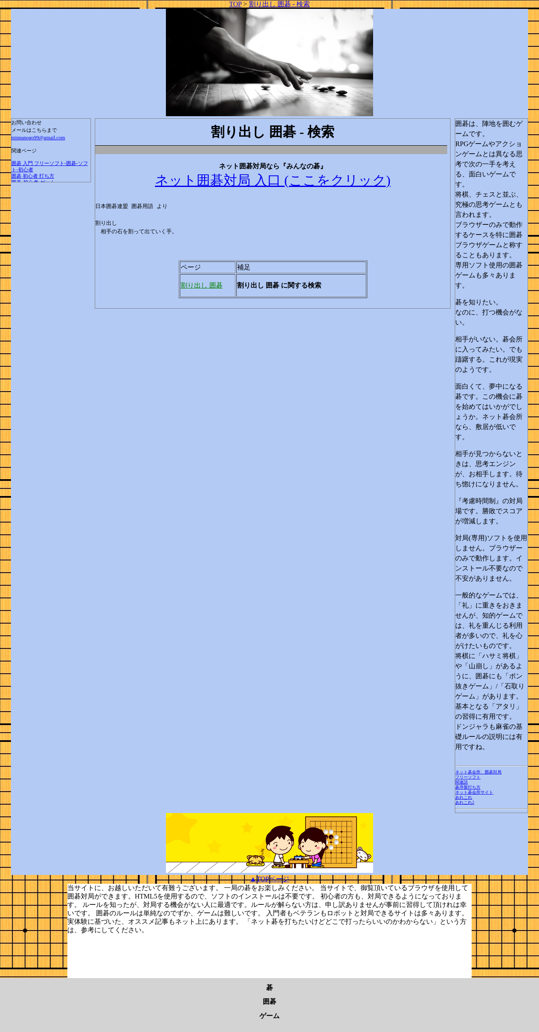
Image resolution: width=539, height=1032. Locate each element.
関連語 (461, 782)
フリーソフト (467, 777)
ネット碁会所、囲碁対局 (478, 772)
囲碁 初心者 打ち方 (32, 176)
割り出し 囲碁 (202, 285)
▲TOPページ (269, 879)
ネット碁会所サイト (474, 792)
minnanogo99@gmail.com (38, 138)
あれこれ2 (464, 802)
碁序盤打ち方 (467, 787)
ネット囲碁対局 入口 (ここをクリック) (272, 180)
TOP (235, 4)
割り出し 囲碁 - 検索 (279, 4)
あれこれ (463, 797)
